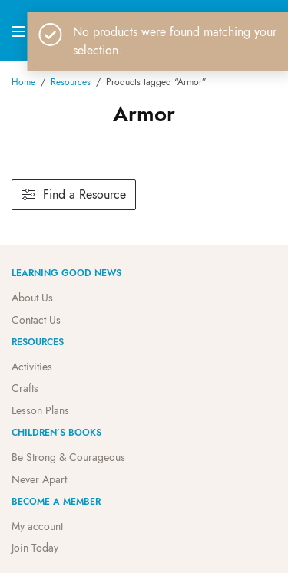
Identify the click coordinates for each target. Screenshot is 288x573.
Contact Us (36, 320)
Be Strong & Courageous (68, 457)
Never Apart (39, 479)
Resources (71, 82)
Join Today (35, 547)
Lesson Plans (40, 410)
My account (37, 526)
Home (23, 82)
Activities (32, 366)
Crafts (25, 388)
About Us (32, 297)
